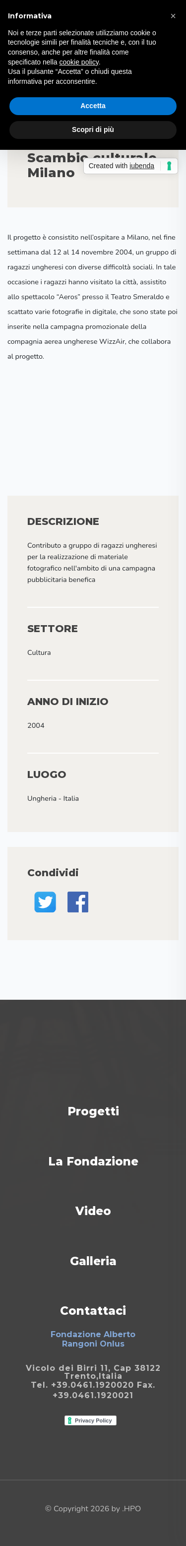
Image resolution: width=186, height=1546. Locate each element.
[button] (173, 16)
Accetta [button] (93, 106)
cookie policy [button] (79, 62)
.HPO (131, 1508)
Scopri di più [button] (93, 129)
